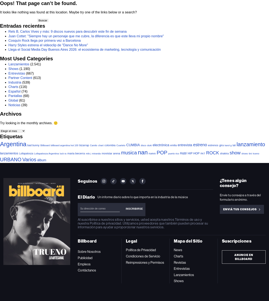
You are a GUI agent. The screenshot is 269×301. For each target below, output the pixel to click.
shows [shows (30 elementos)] (244, 153)
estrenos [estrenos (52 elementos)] (213, 145)
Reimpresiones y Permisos (145, 263)
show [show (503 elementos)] (235, 152)
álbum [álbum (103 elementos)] (41, 160)
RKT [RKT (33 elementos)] (202, 153)
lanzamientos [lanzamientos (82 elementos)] (9, 153)
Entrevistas (16, 73)
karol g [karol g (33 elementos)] (228, 145)
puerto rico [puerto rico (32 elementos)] (173, 153)
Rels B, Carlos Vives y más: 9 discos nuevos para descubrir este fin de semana (67, 31)
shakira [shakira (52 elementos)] (224, 153)
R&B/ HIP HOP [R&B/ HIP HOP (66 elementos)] (190, 153)
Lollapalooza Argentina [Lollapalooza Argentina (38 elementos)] (46, 153)
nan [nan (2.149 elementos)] (143, 152)
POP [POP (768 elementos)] (162, 152)
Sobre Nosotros (89, 252)
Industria (14, 82)
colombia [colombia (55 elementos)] (110, 145)
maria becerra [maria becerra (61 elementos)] (76, 153)
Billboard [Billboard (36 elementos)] (45, 145)
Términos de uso (187, 220)
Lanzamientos (18, 64)
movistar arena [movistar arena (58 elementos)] (111, 153)
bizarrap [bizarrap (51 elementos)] (84, 145)
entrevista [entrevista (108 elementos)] (185, 145)
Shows (13, 69)
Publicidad (85, 258)
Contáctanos (87, 270)
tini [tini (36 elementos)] (250, 153)
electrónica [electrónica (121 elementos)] (161, 145)
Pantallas (15, 96)
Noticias (14, 105)
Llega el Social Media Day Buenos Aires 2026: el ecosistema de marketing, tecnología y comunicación (85, 49)
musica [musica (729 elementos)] (129, 152)
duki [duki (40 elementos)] (149, 145)
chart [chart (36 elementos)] (100, 145)
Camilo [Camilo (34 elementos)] (93, 145)
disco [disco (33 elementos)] (143, 145)
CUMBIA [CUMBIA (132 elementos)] (133, 145)
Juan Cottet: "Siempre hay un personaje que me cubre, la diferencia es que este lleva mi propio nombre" (86, 36)
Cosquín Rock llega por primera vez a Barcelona (44, 40)
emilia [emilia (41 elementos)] (173, 145)
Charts (13, 87)
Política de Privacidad (141, 250)
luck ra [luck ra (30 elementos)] (63, 153)
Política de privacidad (105, 223)
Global (13, 100)
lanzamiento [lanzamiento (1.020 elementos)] (251, 144)
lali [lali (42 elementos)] (234, 145)
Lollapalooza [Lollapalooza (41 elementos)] (26, 153)
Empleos (84, 264)
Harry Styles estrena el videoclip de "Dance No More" (48, 45)
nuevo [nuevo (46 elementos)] (152, 153)
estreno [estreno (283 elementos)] (200, 144)
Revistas (180, 263)
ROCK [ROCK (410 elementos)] (212, 152)
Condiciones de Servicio (143, 256)
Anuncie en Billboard (243, 257)
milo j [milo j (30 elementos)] (88, 153)
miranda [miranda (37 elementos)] (96, 153)
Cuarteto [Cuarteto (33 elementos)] (120, 145)
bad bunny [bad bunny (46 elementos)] (33, 145)
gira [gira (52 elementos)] (221, 145)
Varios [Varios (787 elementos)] (29, 159)
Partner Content (20, 78)
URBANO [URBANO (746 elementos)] (10, 159)
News (178, 250)
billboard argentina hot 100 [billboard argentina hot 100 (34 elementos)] (64, 145)
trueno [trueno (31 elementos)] (256, 153)
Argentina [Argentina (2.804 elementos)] (13, 144)
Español (14, 91)
